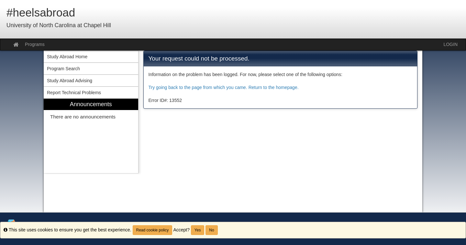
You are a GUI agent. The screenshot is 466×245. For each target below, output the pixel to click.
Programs (35, 44)
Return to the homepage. (274, 87)
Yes (197, 230)
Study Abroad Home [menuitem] (67, 56)
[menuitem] (91, 136)
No (211, 230)
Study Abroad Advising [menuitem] (69, 80)
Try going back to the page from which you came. (198, 87)
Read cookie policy (152, 230)
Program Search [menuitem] (63, 68)
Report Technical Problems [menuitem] (74, 92)
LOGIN (450, 44)
